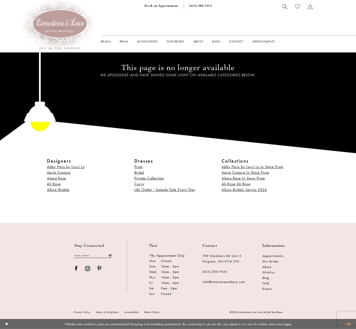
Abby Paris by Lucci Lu (66, 166)
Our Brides (270, 261)
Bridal (139, 172)
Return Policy (152, 312)
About (266, 267)
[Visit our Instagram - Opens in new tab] (88, 269)
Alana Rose (56, 178)
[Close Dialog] (7, 324)
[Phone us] (200, 6)
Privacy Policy (82, 312)
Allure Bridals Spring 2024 (244, 189)
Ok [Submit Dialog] (348, 323)
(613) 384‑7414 (215, 271)
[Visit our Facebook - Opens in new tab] (76, 269)
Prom (138, 166)
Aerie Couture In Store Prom (245, 172)
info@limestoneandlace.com (224, 282)
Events (267, 289)
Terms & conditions (107, 312)
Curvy (139, 183)
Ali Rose (54, 183)
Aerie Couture (59, 172)
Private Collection (149, 178)
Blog (265, 278)
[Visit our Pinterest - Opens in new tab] (99, 269)
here (288, 324)
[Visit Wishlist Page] (297, 6)
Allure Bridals (58, 189)
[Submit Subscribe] (110, 255)
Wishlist (268, 272)
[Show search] (284, 6)
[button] (310, 6)
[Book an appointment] (161, 6)
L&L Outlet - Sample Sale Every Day (164, 189)
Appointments (272, 256)
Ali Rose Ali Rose (236, 183)
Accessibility (131, 312)
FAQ (265, 283)
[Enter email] (93, 255)
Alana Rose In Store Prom (243, 178)
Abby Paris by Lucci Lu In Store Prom (252, 166)
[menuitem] (161, 6)
